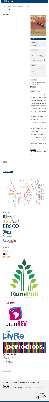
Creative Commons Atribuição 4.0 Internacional (32, 387)
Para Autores (5, 375)
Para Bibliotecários (6, 376)
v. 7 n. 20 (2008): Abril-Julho (17, 6)
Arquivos (8, 6)
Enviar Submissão (7, 171)
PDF (33, 38)
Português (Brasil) (6, 166)
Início (4, 6)
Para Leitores (5, 373)
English (4, 164)
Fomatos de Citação (37, 60)
